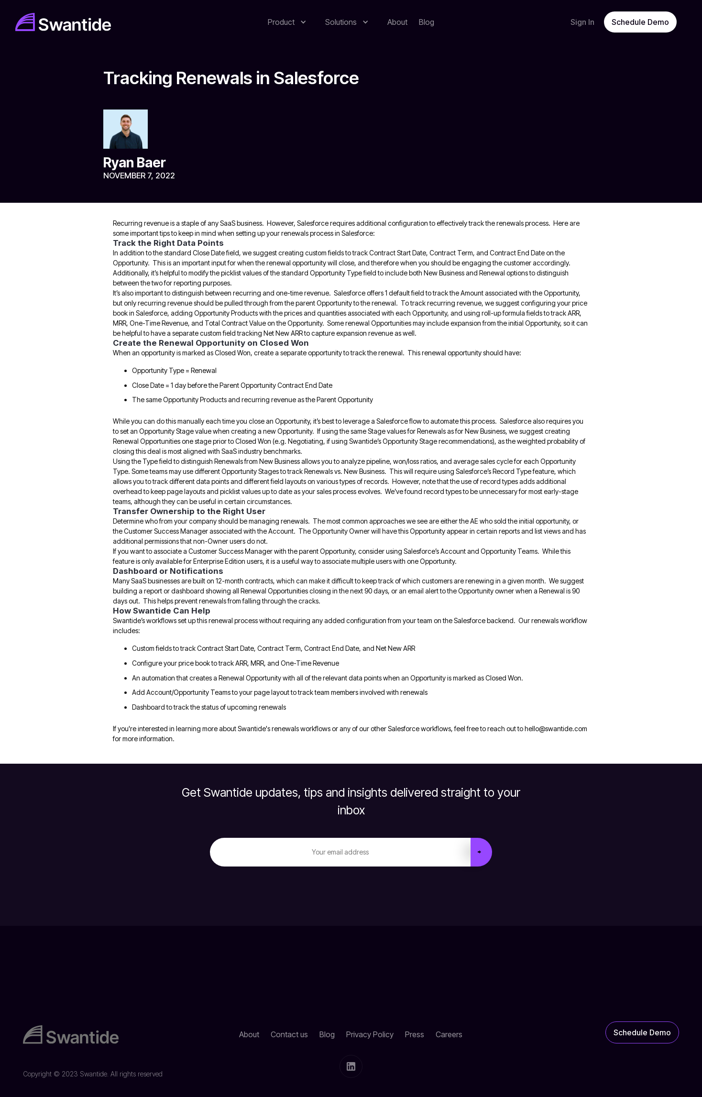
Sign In (582, 22)
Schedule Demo (640, 22)
